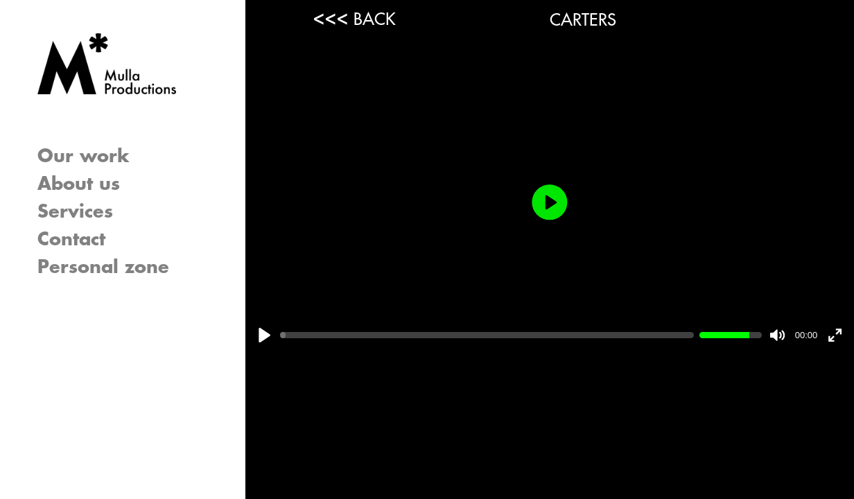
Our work (83, 157)
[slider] (487, 335)
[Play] (264, 335)
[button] (196, 212)
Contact (71, 240)
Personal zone (103, 267)
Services (75, 212)
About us (78, 184)
